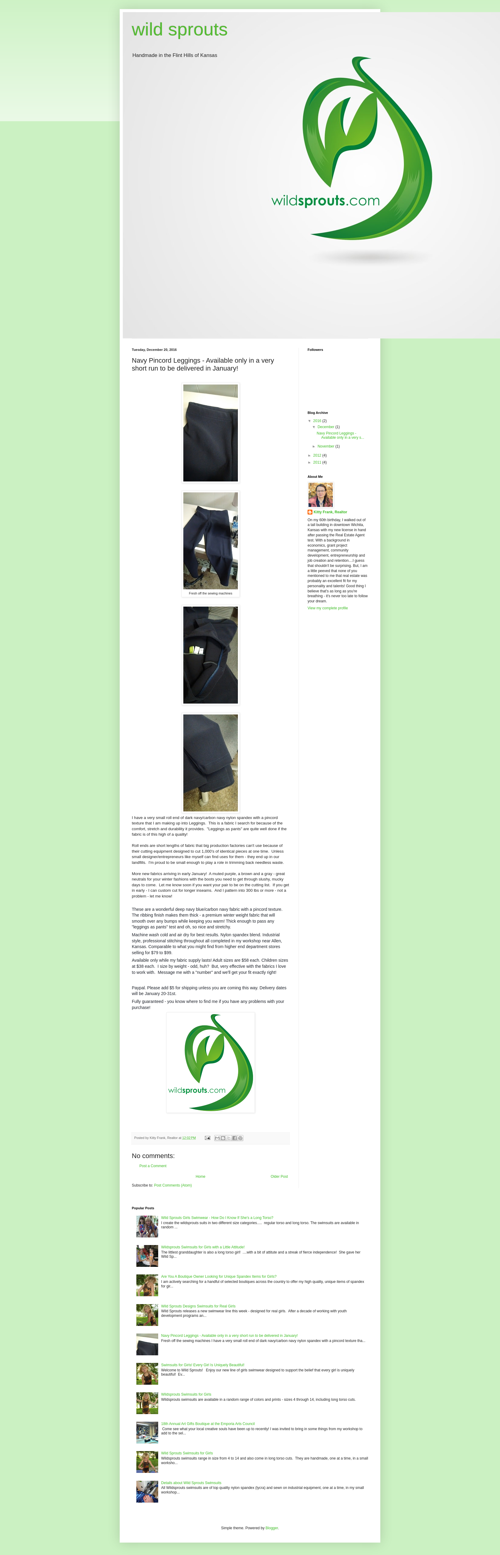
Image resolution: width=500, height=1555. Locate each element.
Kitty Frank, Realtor (330, 512)
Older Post (279, 1176)
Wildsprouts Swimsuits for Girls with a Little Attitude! (203, 1247)
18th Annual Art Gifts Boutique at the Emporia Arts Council (208, 1424)
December (326, 427)
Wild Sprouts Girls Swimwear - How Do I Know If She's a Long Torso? (217, 1218)
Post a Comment (152, 1166)
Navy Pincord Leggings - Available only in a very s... (340, 435)
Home (200, 1176)
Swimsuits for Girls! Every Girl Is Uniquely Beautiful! (203, 1365)
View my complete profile (328, 608)
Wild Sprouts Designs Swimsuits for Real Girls (198, 1306)
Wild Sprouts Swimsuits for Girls (187, 1453)
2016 (317, 421)
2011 (317, 462)
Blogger (271, 1528)
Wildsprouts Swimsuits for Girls (186, 1394)
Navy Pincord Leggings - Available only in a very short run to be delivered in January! (229, 1336)
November (326, 446)
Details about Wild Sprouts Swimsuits (191, 1483)
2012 (317, 455)
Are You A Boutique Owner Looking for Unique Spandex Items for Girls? (219, 1276)
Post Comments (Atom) (173, 1185)
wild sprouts (180, 29)
